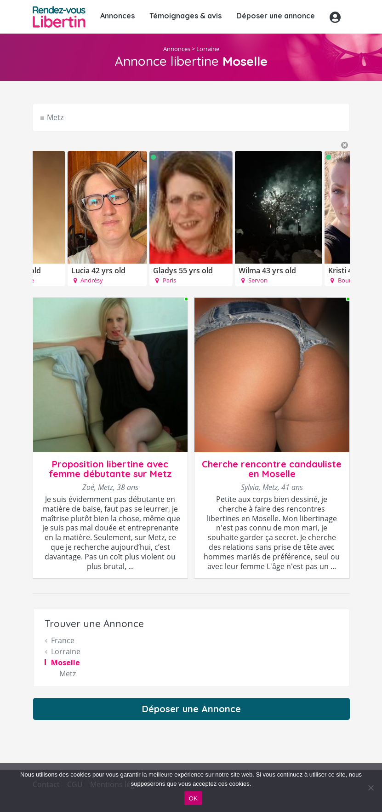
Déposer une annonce (275, 15)
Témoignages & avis (185, 15)
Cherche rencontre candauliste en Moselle (272, 468)
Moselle (65, 662)
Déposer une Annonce (191, 708)
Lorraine (207, 49)
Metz (55, 117)
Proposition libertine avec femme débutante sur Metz (110, 468)
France (62, 640)
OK (193, 798)
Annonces (117, 15)
